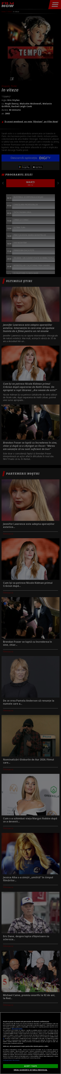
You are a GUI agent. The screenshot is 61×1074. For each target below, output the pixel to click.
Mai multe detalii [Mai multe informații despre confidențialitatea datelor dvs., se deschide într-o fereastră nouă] (17, 1028)
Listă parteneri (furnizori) (11, 1060)
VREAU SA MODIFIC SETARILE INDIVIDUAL (30, 1070)
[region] (30, 1043)
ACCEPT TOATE (30, 1066)
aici (3, 1038)
